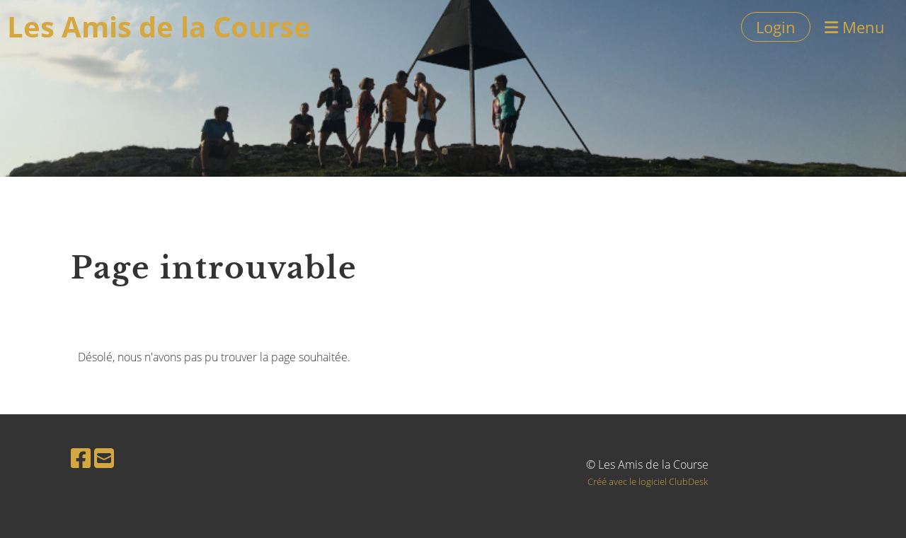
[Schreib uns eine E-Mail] (104, 458)
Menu (855, 26)
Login (776, 26)
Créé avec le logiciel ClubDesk (647, 481)
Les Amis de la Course (159, 26)
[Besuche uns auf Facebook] (81, 458)
